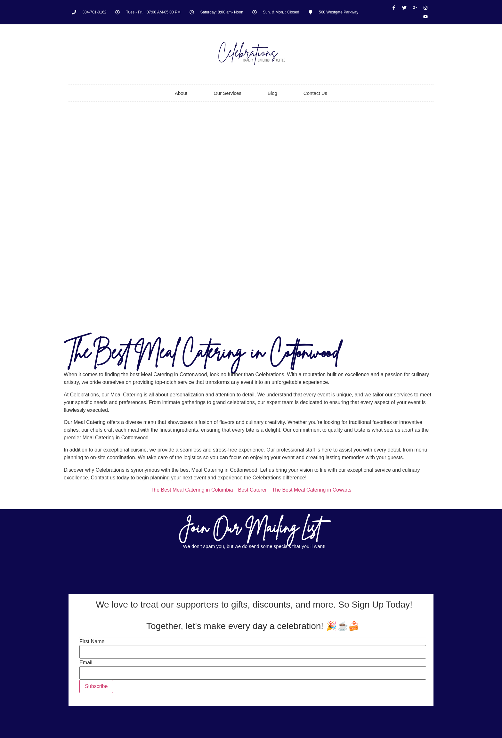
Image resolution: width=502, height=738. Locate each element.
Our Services (227, 93)
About (181, 93)
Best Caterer (252, 490)
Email (85, 662)
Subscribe (96, 686)
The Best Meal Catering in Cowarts (311, 490)
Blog (272, 93)
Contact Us (315, 93)
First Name (91, 641)
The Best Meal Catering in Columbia (192, 490)
